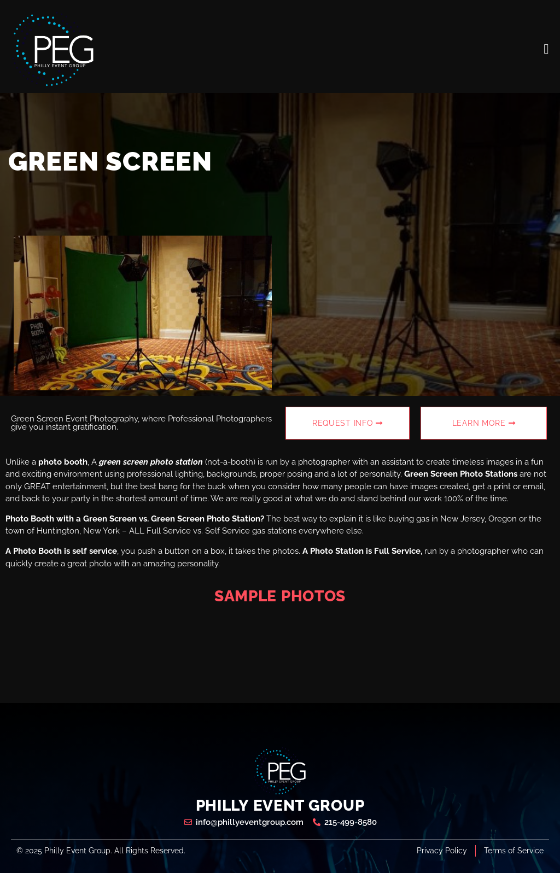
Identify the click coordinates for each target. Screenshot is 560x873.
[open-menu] (546, 49)
